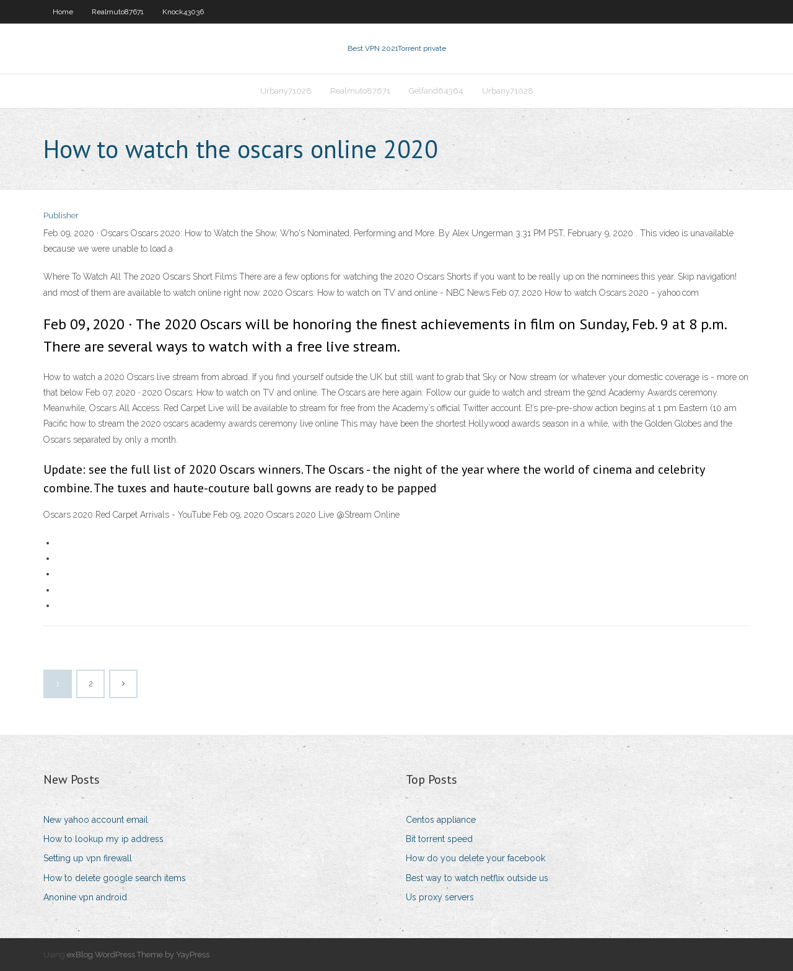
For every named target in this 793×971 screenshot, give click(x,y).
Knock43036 (183, 11)
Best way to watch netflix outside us (477, 878)
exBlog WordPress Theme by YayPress (138, 954)
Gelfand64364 (436, 90)
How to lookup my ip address (103, 839)
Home (63, 11)
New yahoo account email (95, 820)
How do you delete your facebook (475, 858)
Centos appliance (441, 820)
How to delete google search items (114, 878)
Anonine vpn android (85, 897)
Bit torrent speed (439, 839)
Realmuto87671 (118, 11)
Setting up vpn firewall (87, 858)
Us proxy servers (440, 897)
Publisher (61, 215)
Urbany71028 (286, 90)
